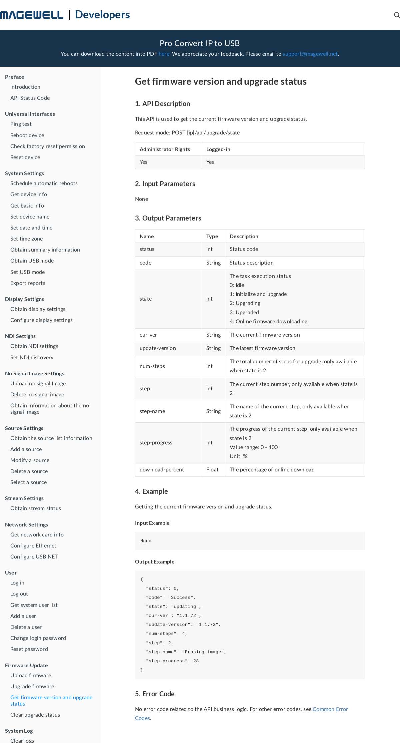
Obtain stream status (35, 508)
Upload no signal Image (38, 383)
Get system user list (34, 605)
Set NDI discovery (31, 357)
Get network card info (37, 534)
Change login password (38, 638)
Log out (19, 594)
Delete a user (26, 627)
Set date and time (31, 228)
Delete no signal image (37, 394)
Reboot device (27, 135)
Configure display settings (41, 320)
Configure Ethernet (33, 545)
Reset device (25, 157)
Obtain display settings (38, 309)
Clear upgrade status (35, 715)
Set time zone (26, 239)
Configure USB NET (34, 557)
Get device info (28, 194)
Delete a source (29, 471)
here (164, 54)
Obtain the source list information (51, 438)
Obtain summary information (45, 250)
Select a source (28, 482)
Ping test (21, 124)
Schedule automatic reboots (44, 183)
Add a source (26, 449)
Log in (17, 583)
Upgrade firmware (32, 686)
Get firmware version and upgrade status (51, 701)
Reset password (29, 649)
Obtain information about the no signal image (49, 409)
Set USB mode (27, 272)
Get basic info (27, 206)
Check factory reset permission (47, 146)
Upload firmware (30, 675)
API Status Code (30, 98)
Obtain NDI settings (34, 346)
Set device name (29, 217)
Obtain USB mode (32, 261)
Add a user (23, 616)
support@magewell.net (310, 54)
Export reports (27, 283)
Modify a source (29, 460)
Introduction (25, 87)
